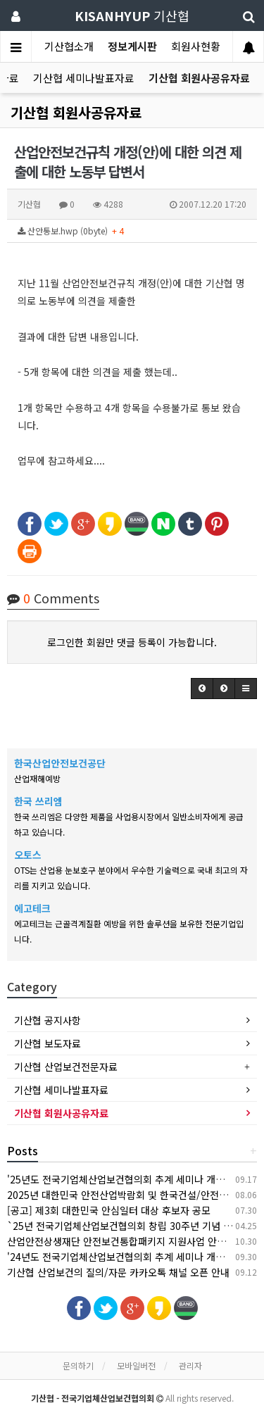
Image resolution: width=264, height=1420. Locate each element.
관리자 (190, 1365)
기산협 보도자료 (47, 1043)
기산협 (132, 15)
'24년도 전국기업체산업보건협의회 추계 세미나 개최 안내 (126, 1257)
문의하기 (78, 1365)
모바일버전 (136, 1365)
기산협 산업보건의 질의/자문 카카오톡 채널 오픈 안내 (118, 1272)
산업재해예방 (37, 778)
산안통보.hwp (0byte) (71, 231)
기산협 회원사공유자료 (199, 77)
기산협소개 (69, 46)
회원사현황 (195, 46)
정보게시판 (132, 46)
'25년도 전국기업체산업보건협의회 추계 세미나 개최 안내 (126, 1179)
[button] (202, 688)
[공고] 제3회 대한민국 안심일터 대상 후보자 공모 (108, 1210)
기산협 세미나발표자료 (83, 77)
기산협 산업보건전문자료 (66, 1067)
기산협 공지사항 (47, 1020)
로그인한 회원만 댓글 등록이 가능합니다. (132, 642)
